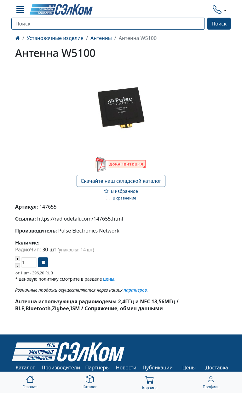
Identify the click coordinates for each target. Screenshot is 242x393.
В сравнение (124, 198)
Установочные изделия (55, 38)
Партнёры (97, 367)
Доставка (216, 367)
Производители (61, 367)
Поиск (219, 23)
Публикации (157, 367)
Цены (189, 367)
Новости (126, 367)
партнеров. (136, 290)
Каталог (25, 367)
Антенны (101, 38)
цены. (109, 279)
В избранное (121, 191)
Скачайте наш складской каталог (121, 180)
